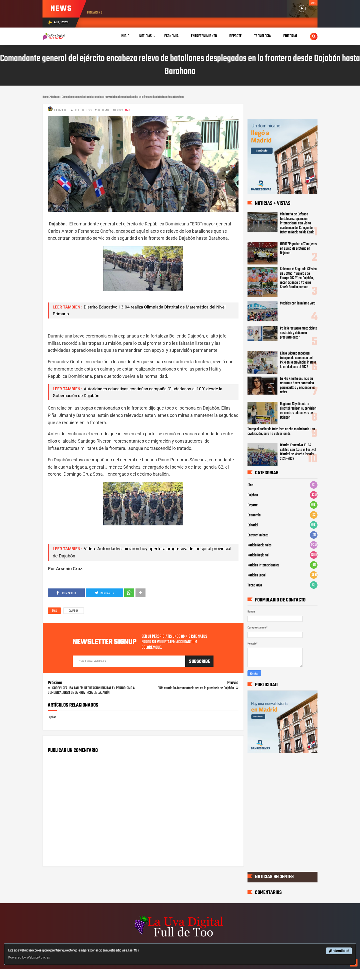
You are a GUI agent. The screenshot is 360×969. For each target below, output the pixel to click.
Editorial (253, 525)
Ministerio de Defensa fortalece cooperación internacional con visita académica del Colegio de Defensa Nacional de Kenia (297, 223)
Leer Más (133, 950)
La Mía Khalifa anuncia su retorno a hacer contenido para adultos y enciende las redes (297, 386)
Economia (254, 515)
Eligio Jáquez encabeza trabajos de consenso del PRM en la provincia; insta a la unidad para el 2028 (298, 360)
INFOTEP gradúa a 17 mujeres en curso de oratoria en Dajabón (298, 248)
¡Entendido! (339, 951)
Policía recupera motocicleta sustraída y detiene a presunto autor (298, 333)
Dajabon (73, 610)
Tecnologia (255, 585)
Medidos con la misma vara (297, 303)
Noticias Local (257, 575)
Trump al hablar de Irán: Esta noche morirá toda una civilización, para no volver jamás (281, 431)
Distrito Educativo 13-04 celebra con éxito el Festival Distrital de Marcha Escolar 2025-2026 (298, 452)
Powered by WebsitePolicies (29, 957)
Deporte (253, 505)
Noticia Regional (258, 555)
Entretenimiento (258, 535)
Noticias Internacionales (263, 565)
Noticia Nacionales (260, 545)
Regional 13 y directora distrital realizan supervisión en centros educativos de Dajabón (298, 411)
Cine (250, 485)
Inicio (125, 36)
